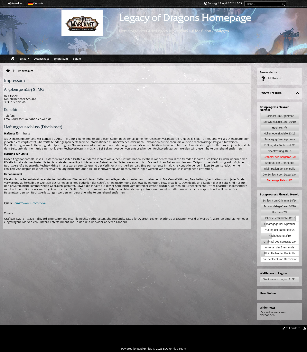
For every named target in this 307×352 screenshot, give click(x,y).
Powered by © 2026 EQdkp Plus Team (153, 348)
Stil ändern (291, 328)
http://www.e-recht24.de (30, 203)
